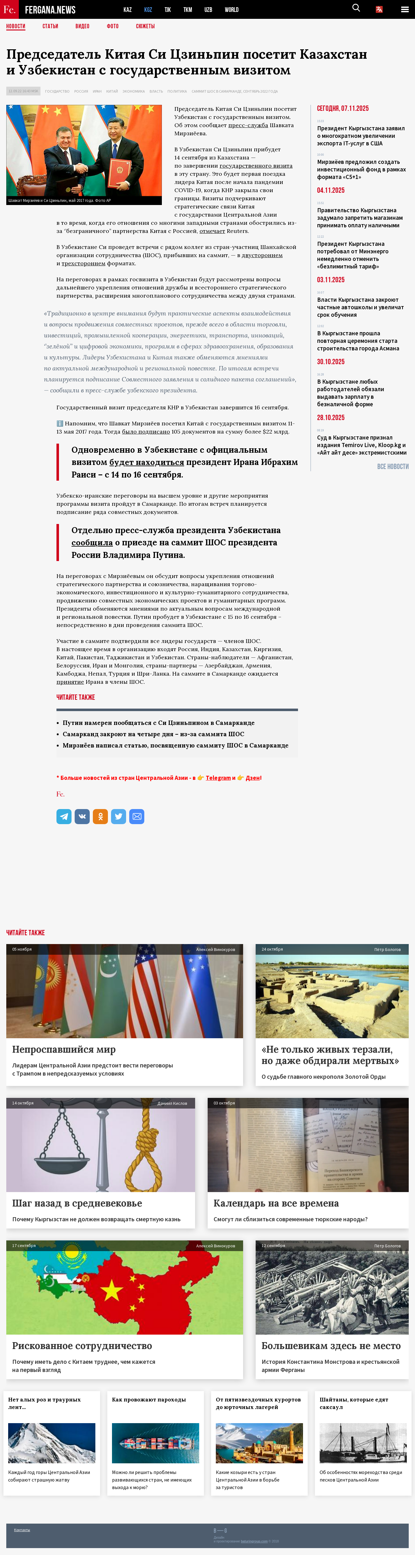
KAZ (128, 9)
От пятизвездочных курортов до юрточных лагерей (251, 1416)
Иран (97, 91)
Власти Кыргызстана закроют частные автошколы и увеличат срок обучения (360, 307)
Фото (115, 27)
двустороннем (262, 255)
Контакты (22, 1536)
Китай (112, 91)
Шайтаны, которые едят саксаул (356, 1412)
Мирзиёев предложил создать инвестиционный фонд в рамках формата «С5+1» (361, 169)
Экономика (134, 91)
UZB (210, 9)
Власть (156, 91)
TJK (168, 9)
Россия (81, 91)
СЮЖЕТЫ (149, 27)
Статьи (52, 27)
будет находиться (146, 462)
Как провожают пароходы (152, 1408)
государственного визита (256, 165)
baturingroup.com (254, 1548)
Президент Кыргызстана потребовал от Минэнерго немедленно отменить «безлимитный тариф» (353, 255)
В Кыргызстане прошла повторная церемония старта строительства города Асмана (358, 340)
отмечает (212, 231)
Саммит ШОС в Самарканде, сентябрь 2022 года (235, 91)
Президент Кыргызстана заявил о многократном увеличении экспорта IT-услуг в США (361, 135)
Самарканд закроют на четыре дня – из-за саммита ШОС (157, 734)
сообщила (92, 542)
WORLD (234, 9)
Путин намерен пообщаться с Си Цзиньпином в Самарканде (163, 722)
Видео (84, 27)
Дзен (253, 786)
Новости (16, 27)
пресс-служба (248, 125)
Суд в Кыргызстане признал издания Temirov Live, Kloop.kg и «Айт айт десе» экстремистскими (362, 445)
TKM (189, 9)
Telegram (218, 786)
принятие (70, 681)
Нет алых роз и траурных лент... (47, 1412)
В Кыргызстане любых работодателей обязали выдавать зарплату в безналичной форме (350, 393)
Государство (57, 91)
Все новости (393, 466)
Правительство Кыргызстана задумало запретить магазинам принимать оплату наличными (360, 217)
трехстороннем (83, 263)
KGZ (148, 9)
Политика (177, 91)
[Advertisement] (207, 891)
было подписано (146, 431)
